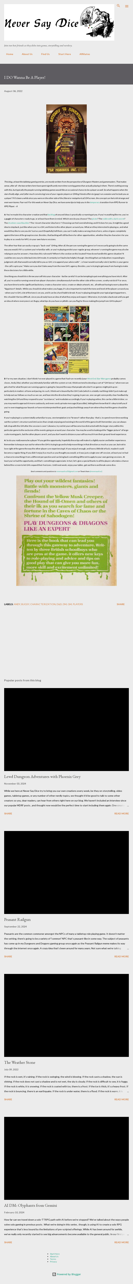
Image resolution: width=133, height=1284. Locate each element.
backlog (51, 214)
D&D (59, 604)
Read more (121, 813)
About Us (25, 54)
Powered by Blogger (66, 1274)
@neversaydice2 (96, 471)
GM (70, 604)
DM (65, 604)
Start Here (62, 54)
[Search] (118, 6)
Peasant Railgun (17, 919)
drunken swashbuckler (18, 223)
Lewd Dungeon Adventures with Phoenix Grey (42, 776)
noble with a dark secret (113, 218)
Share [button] (121, 604)
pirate (94, 218)
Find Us (43, 54)
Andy (17, 604)
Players (78, 604)
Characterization (43, 604)
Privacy (53, 1261)
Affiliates (82, 54)
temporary (95, 202)
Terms (53, 1259)
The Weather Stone (19, 1062)
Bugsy (25, 604)
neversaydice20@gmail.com (67, 471)
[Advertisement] (66, 643)
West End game (99, 378)
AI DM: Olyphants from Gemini (30, 1205)
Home (7, 54)
